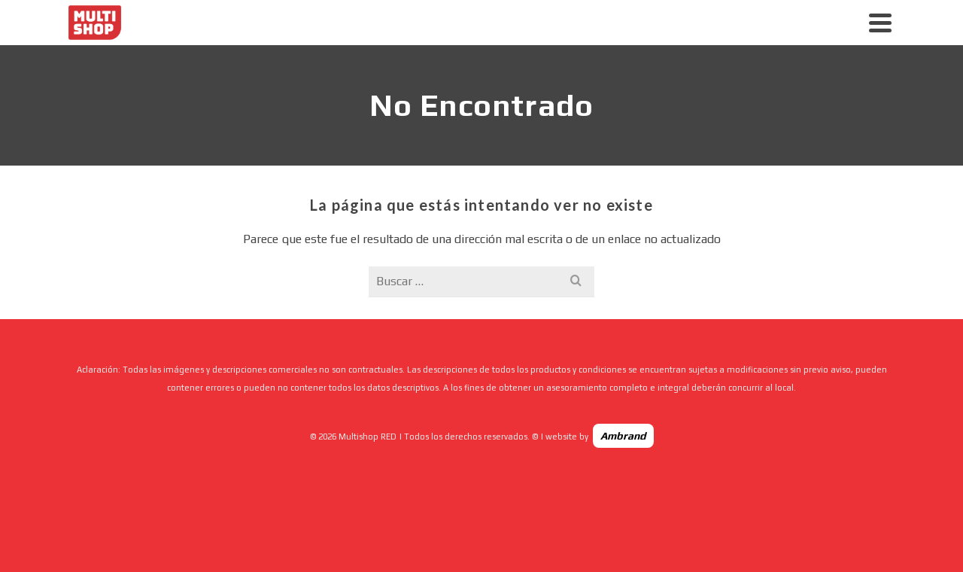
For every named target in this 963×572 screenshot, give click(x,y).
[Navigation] (880, 22)
